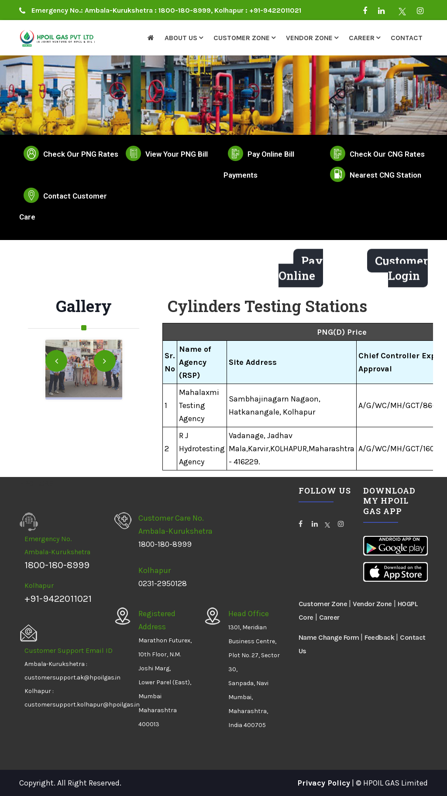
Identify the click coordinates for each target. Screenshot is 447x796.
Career (362, 38)
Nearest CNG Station (385, 175)
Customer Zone (241, 38)
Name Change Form (330, 637)
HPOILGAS (36, 483)
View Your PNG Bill (176, 154)
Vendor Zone (309, 38)
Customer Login (401, 271)
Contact (407, 38)
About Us (181, 38)
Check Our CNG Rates (387, 154)
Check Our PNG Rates (80, 154)
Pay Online (301, 271)
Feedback (379, 637)
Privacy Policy (323, 783)
